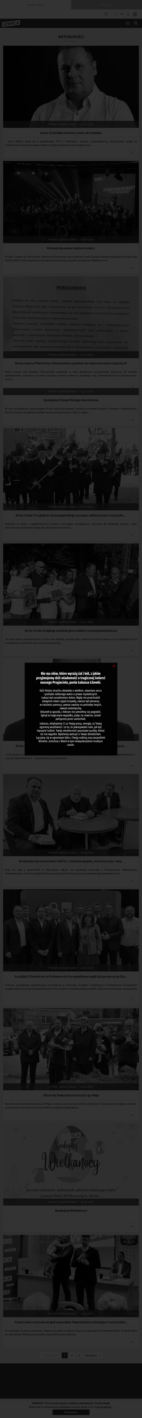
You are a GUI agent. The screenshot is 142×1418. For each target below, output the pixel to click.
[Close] (114, 665)
